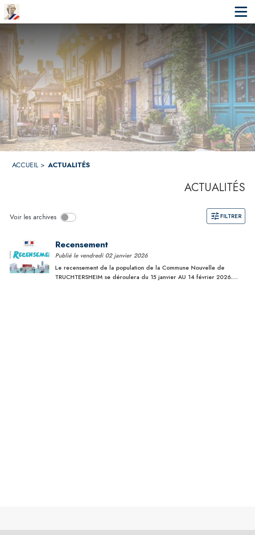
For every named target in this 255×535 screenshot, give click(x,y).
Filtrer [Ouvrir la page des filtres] (226, 216)
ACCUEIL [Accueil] (25, 165)
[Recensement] (147, 244)
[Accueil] (12, 12)
